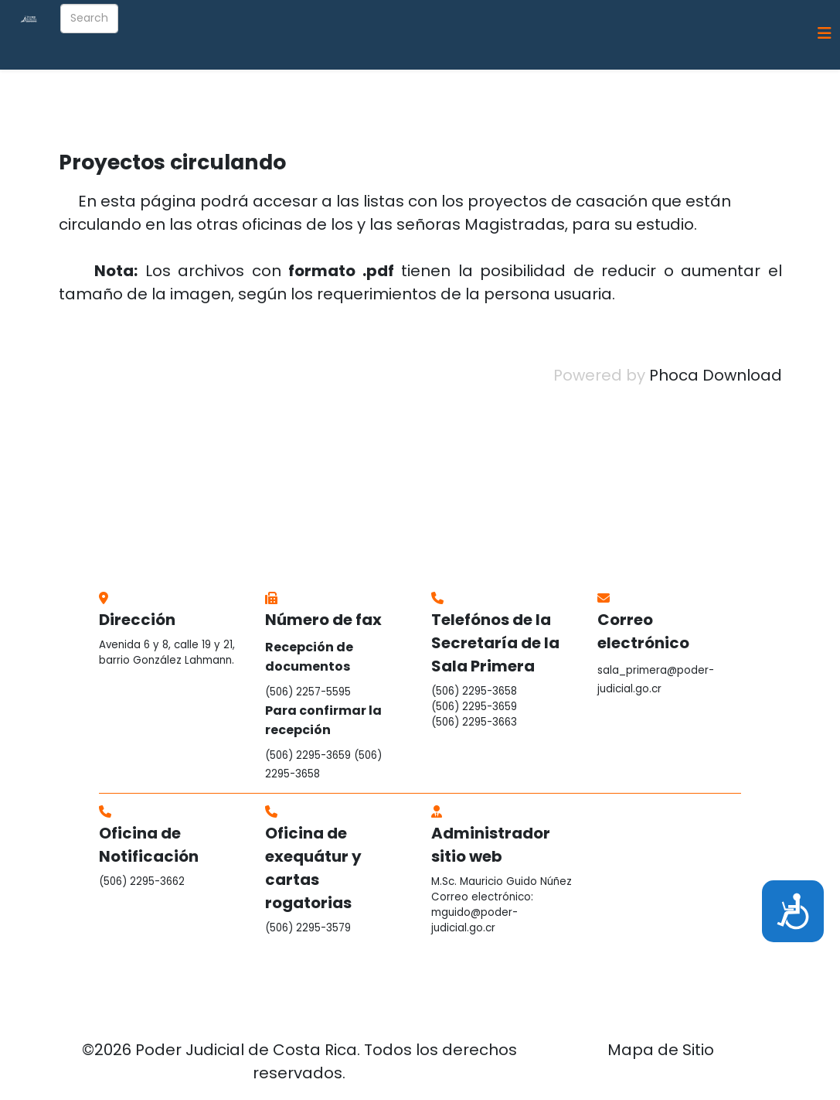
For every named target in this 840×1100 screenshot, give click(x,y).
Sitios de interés (204, 171)
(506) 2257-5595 (308, 692)
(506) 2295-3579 (308, 928)
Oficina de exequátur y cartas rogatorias (313, 868)
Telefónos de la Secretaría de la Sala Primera (495, 643)
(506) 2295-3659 (308, 755)
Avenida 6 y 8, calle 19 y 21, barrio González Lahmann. (167, 652)
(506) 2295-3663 (474, 722)
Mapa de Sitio (660, 1050)
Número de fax (323, 619)
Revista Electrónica (546, 102)
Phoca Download (715, 375)
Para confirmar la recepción (323, 720)
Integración (373, 102)
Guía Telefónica (662, 102)
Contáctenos (761, 102)
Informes (449, 102)
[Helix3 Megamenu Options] (824, 33)
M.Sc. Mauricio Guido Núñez (501, 881)
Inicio (174, 102)
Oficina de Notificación (149, 844)
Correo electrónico (643, 631)
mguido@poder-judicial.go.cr (474, 920)
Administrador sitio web (490, 844)
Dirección (137, 619)
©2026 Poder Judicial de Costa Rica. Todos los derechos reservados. (299, 1061)
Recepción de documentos (309, 656)
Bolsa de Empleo (317, 171)
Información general (267, 102)
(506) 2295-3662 (142, 881)
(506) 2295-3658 (474, 691)
